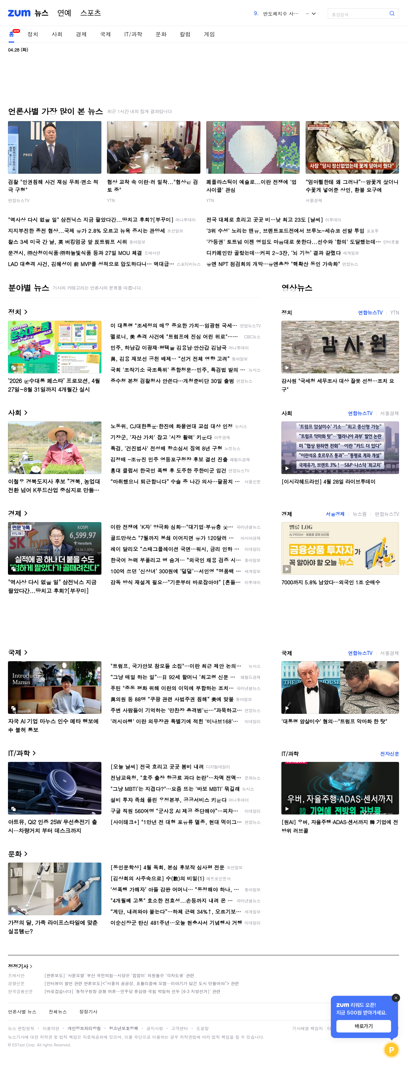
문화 (160, 34)
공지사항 (154, 1028)
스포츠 (90, 13)
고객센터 (179, 1028)
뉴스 (41, 13)
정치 (32, 34)
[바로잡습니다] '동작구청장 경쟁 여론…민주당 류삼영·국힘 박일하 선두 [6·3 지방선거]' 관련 (132, 991)
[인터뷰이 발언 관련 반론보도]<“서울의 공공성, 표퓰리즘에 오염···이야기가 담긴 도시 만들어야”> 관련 (141, 983)
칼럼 (185, 34)
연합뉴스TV (18, 200)
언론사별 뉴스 (22, 1011)
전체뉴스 (58, 1011)
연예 (64, 13)
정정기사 (18, 966)
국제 (105, 34)
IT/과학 (133, 34)
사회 (57, 34)
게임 (209, 34)
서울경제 (314, 200)
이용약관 (51, 1028)
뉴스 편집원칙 (21, 1028)
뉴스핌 (360, 513)
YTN (111, 200)
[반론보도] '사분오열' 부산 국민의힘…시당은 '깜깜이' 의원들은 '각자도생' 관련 (119, 975)
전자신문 (389, 753)
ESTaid (18, 1044)
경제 (81, 34)
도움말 (202, 1028)
